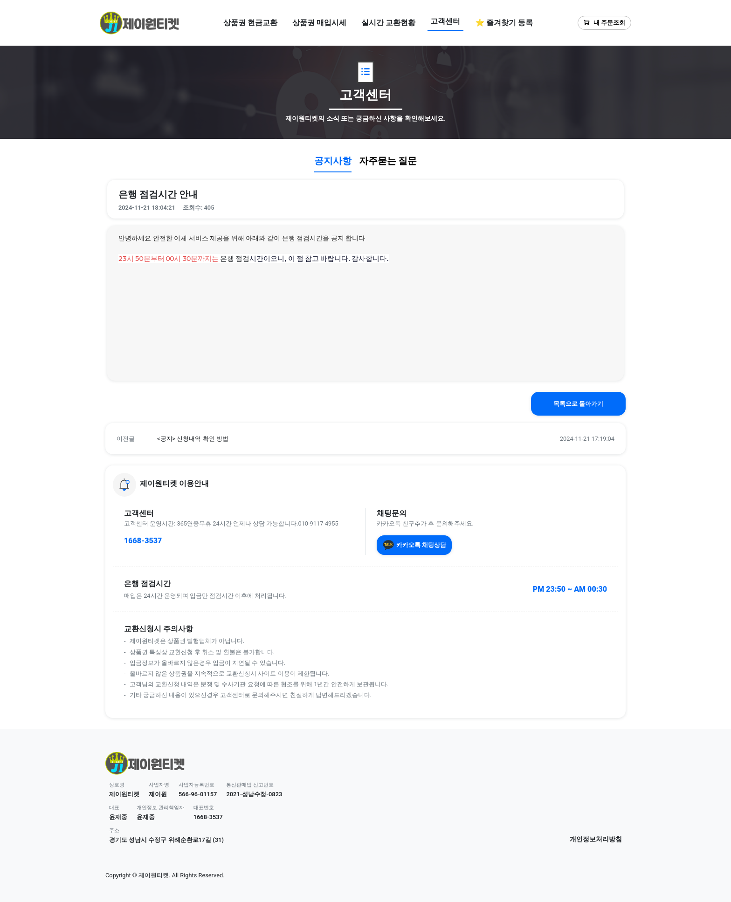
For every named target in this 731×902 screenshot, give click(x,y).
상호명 (116, 785)
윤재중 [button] (118, 816)
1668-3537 (143, 540)
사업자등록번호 (196, 785)
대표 (114, 808)
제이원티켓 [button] (124, 794)
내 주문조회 (604, 22)
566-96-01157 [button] (198, 794)
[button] (365, 438)
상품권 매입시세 (319, 22)
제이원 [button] (158, 794)
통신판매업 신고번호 (250, 785)
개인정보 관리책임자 (160, 808)
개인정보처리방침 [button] (596, 839)
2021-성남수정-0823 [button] (254, 794)
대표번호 (203, 808)
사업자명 (159, 785)
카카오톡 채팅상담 (414, 545)
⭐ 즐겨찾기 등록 (504, 22)
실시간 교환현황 (388, 22)
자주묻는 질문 (388, 160)
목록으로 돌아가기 (578, 403)
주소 (114, 830)
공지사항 (333, 160)
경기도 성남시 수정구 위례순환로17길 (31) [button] (166, 839)
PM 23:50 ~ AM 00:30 (570, 589)
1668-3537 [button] (208, 816)
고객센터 (445, 21)
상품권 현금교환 (250, 22)
